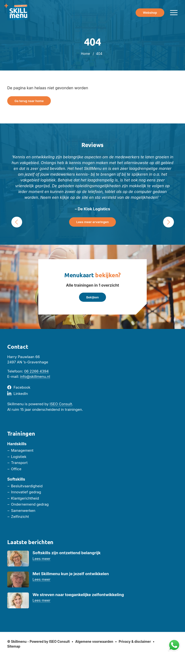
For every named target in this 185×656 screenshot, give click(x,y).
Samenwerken (23, 510)
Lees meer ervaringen (92, 222)
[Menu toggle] (174, 13)
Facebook (21, 387)
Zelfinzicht (20, 516)
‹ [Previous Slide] (16, 222)
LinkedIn (20, 393)
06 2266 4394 (36, 371)
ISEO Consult (61, 404)
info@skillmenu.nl (35, 376)
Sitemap (13, 646)
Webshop (150, 12)
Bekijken (92, 297)
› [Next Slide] (168, 222)
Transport (19, 462)
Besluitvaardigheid (27, 486)
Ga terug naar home (29, 101)
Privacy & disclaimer (135, 641)
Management (22, 450)
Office (16, 469)
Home (85, 54)
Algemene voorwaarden (94, 641)
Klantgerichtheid (25, 498)
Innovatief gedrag (26, 492)
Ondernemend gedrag (30, 504)
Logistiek (18, 456)
